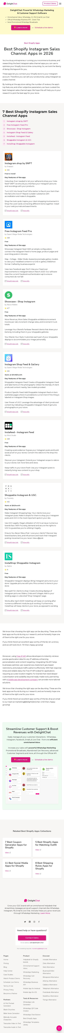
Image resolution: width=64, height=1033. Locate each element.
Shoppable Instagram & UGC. (19, 140)
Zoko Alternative (49, 963)
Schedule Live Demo (11, 982)
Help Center (7, 971)
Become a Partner (10, 993)
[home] (10, 3)
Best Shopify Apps (32, 43)
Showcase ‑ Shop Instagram (19, 129)
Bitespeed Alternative (51, 977)
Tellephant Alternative (51, 988)
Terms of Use (8, 986)
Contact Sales (32, 938)
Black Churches (9, 1010)
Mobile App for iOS (30, 992)
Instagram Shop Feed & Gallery (20, 133)
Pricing (6, 963)
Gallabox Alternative (50, 985)
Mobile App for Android (31, 988)
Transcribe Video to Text (12, 1023)
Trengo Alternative (49, 1000)
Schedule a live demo (44, 28)
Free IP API (21, 656)
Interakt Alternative (50, 960)
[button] (60, 3)
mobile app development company (23, 680)
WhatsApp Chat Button (32, 1015)
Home (5, 960)
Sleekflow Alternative (50, 996)
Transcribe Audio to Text (12, 1027)
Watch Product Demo (11, 978)
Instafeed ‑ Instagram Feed (18, 136)
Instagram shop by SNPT (17, 121)
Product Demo (50, 4)
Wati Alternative (49, 967)
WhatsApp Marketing (31, 972)
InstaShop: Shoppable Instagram (21, 144)
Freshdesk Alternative (51, 992)
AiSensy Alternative (50, 981)
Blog (5, 967)
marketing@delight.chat (39, 948)
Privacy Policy (8, 990)
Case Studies (8, 975)
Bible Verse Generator (11, 1013)
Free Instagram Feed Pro (17, 125)
